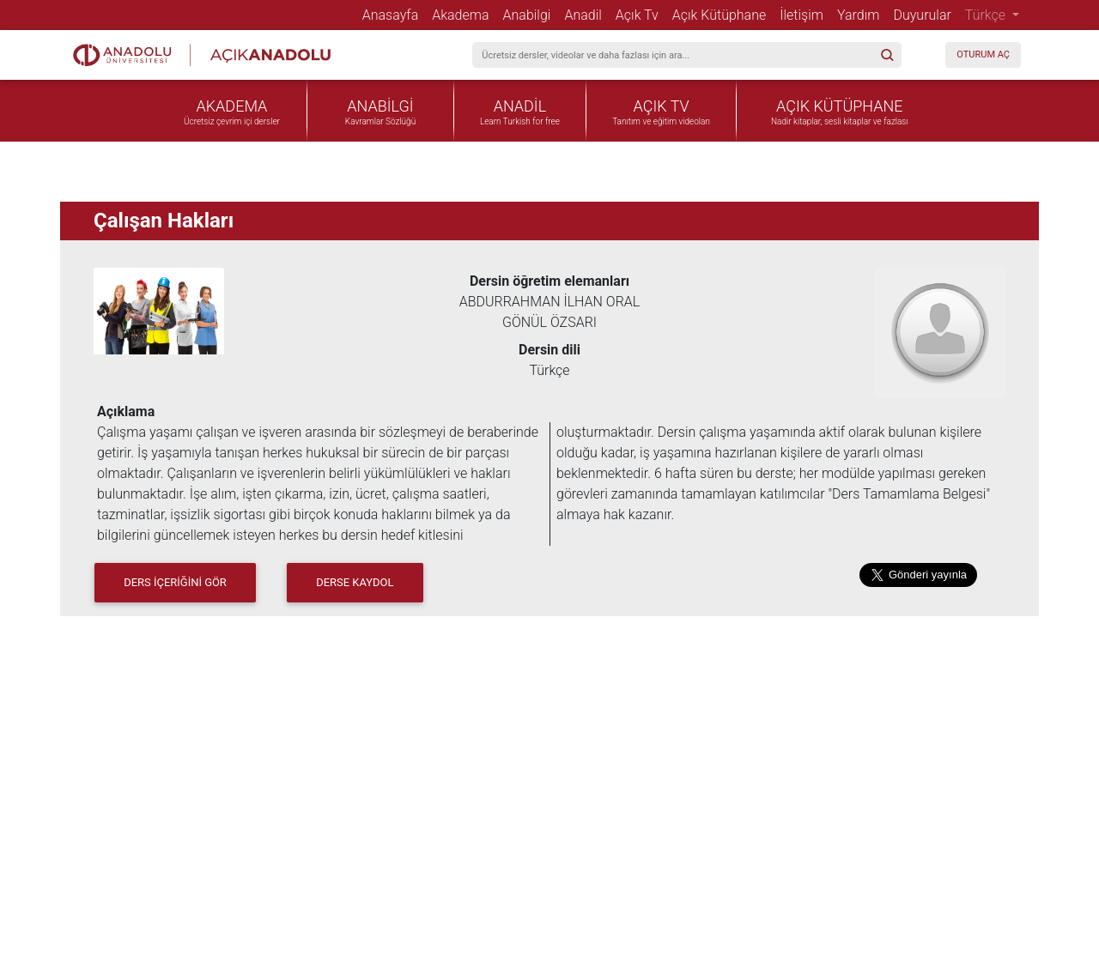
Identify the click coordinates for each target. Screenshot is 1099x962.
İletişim (805, 14)
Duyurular (925, 14)
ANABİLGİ (380, 106)
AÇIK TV (661, 106)
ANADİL (520, 106)
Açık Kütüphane (722, 14)
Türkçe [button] (987, 15)
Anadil (586, 14)
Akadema (463, 14)
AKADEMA (232, 106)
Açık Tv (640, 14)
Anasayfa (394, 14)
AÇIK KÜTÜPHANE (839, 106)
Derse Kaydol (354, 582)
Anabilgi (530, 14)
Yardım (861, 14)
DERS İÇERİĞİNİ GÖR (175, 582)
